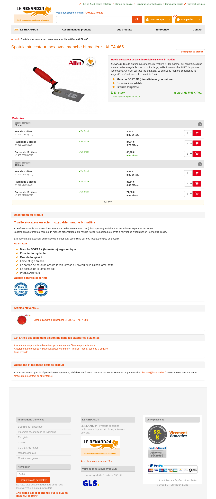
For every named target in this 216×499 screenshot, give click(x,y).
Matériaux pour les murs (55, 345)
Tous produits (123, 29)
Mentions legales (27, 453)
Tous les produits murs (83, 345)
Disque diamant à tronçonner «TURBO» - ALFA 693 (60, 320)
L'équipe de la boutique (30, 426)
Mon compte (157, 19)
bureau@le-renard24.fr (154, 372)
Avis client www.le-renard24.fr (96, 461)
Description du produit (190, 52)
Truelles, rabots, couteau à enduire (89, 348)
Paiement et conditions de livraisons (37, 432)
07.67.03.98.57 (95, 12)
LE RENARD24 (26, 29)
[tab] (108, 124)
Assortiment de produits (76, 29)
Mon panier (187, 19)
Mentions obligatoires (29, 458)
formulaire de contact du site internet (33, 376)
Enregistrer (24, 437)
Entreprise (162, 29)
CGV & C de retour (28, 447)
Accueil (15, 39)
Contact (197, 29)
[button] (108, 124)
